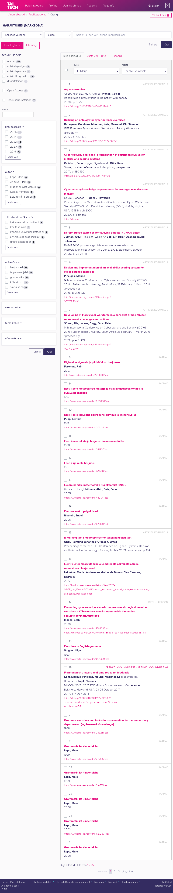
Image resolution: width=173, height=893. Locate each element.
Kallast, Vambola (22, 192)
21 (70, 741)
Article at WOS (72, 706)
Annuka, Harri (20, 182)
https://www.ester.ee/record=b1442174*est (86, 497)
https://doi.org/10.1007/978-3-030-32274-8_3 (87, 106)
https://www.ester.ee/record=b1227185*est (86, 759)
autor (10, 172)
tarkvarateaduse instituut (26, 222)
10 (70, 409)
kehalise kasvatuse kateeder (29, 232)
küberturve (19, 282)
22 (70, 767)
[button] (168, 5)
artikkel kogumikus (21, 76)
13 (70, 480)
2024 (16, 137)
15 (70, 532)
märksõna (12, 262)
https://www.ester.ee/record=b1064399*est (86, 659)
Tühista (153, 44)
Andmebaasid (16, 14)
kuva (76, 65)
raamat (14, 61)
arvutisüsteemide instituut (27, 237)
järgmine (128, 871)
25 (70, 842)
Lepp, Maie (19, 177)
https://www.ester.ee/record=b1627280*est (86, 833)
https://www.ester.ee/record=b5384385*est (86, 628)
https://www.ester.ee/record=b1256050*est (86, 401)
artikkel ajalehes (18, 71)
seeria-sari (13, 307)
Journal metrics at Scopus (79, 702)
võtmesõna (13, 338)
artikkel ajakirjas (18, 66)
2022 (16, 142)
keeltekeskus (20, 227)
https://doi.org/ (71, 219)
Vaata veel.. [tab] (96, 56)
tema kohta (13, 323)
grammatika (19, 277)
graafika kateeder (22, 242)
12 (70, 458)
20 (70, 715)
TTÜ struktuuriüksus (19, 217)
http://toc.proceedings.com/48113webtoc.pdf (87, 297)
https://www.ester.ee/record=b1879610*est (86, 524)
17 (70, 602)
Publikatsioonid (37, 14)
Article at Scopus (107, 702)
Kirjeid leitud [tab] (72, 56)
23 (70, 794)
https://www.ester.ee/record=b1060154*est (86, 471)
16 (70, 559)
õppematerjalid (21, 272)
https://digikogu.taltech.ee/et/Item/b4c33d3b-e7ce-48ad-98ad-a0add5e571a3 (105, 632)
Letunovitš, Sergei (23, 197)
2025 (16, 132)
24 (70, 816)
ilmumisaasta (15, 127)
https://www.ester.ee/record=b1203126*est (86, 427)
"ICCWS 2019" (71, 301)
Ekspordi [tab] (117, 56)
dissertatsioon (17, 81)
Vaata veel (13, 157)
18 (70, 641)
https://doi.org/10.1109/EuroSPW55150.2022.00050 (90, 141)
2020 (16, 147)
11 (70, 436)
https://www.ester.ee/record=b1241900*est (86, 449)
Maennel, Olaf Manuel (25, 187)
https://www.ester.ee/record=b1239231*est (86, 732)
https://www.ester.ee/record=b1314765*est (86, 785)
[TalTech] (12, 5)
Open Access (17, 90)
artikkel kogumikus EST (120, 667)
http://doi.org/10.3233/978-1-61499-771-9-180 (87, 175)
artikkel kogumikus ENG (152, 667)
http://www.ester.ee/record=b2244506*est (86, 375)
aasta (5, 109)
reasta (125, 65)
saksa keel (19, 287)
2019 (15, 152)
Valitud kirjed (160, 15)
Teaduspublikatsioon (21, 100)
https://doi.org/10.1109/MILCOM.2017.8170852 (87, 698)
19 (70, 667)
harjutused (19, 267)
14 (70, 506)
